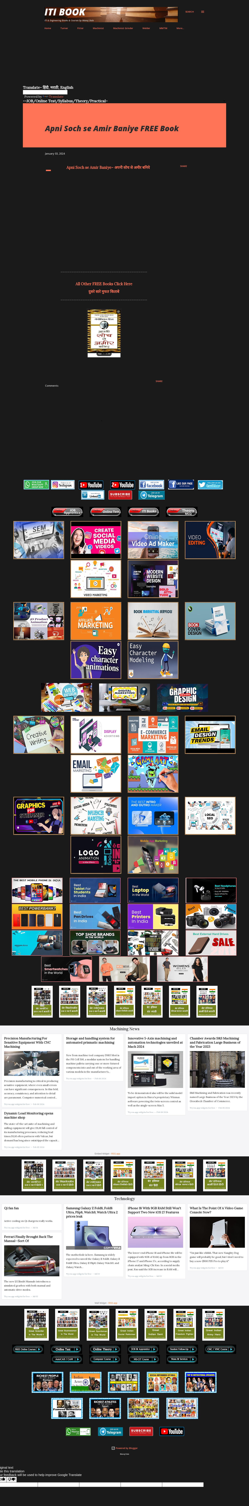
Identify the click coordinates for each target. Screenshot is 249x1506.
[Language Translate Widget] (45, 92)
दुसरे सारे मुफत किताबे (103, 291)
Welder (146, 28)
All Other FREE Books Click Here (104, 283)
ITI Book (64, 11)
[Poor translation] (12, 1479)
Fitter (80, 28)
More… (180, 28)
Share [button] (183, 166)
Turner (64, 28)
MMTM (163, 28)
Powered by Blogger (124, 1448)
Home (47, 28)
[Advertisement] (124, 61)
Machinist (98, 28)
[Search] (189, 12)
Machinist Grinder (123, 28)
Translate (53, 96)
